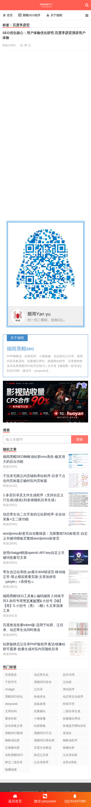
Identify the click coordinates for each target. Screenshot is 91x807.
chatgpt (10, 689)
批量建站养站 (71, 718)
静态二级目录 (14, 762)
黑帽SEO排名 (43, 682)
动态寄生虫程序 (73, 696)
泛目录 (38, 689)
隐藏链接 (11, 769)
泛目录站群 (70, 755)
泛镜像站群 (12, 747)
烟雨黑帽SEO (45, 5)
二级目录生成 (71, 711)
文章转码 (11, 711)
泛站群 (67, 682)
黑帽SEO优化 (14, 696)
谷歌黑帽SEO (14, 755)
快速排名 (40, 696)
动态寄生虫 (41, 674)
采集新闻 (40, 704)
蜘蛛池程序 (70, 740)
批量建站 (40, 711)
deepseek (11, 704)
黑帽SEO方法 (43, 733)
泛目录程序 (41, 762)
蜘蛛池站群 (12, 740)
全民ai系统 (70, 762)
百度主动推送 (42, 747)
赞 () (25, 45)
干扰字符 (11, 682)
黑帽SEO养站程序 (44, 741)
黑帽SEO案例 (14, 733)
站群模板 (40, 725)
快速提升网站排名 (74, 725)
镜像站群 (68, 747)
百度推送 (11, 674)
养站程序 (68, 689)
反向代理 (68, 674)
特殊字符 (68, 704)
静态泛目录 (41, 755)
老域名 (67, 733)
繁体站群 (11, 718)
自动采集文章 (14, 725)
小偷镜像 (40, 718)
